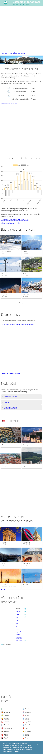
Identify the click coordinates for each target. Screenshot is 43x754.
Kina (26, 728)
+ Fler (21, 303)
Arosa (25, 252)
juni (17, 623)
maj (17, 620)
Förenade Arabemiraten (9, 587)
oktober (18, 635)
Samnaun (5, 273)
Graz (4, 466)
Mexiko (6, 731)
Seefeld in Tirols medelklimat (10, 374)
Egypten (6, 738)
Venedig (26, 584)
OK (37, 745)
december (19, 640)
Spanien (6, 718)
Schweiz (6, 722)
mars (17, 614)
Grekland (28, 709)
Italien (3, 566)
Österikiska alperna (10, 397)
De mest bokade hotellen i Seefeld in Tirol (15, 219)
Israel (27, 718)
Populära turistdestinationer (9, 590)
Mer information (13, 751)
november (19, 637)
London (26, 542)
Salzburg (27, 445)
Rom (4, 563)
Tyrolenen (7, 402)
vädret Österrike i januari (17, 53)
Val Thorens (27, 295)
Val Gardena (6, 252)
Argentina (28, 725)
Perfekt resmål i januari (9, 104)
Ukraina (6, 715)
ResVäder (4, 53)
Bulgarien (28, 738)
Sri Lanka (28, 731)
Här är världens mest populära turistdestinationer (17, 324)
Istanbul (26, 563)
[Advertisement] (21, 29)
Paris (4, 542)
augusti (18, 629)
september (19, 632)
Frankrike (4, 545)
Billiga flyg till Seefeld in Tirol (10, 223)
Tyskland (7, 712)
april (17, 617)
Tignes (4, 295)
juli (16, 626)
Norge (27, 734)
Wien (4, 445)
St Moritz (26, 273)
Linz (24, 466)
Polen (27, 715)
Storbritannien (27, 545)
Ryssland (28, 722)
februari (18, 611)
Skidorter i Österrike (10, 407)
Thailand (28, 712)
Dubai (4, 584)
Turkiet (25, 566)
